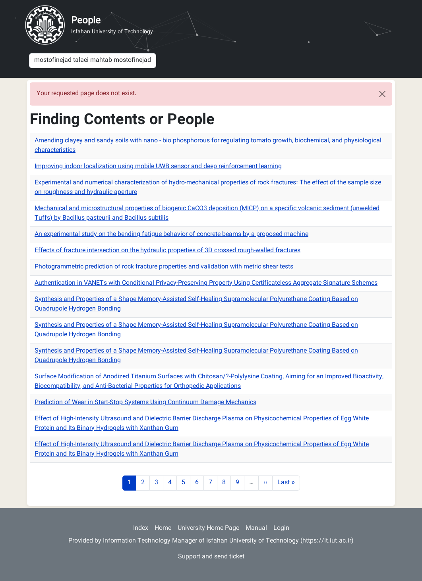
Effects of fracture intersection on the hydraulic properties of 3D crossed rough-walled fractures (167, 251)
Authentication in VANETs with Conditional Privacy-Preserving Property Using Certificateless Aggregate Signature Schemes (206, 283)
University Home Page (208, 528)
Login (281, 528)
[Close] (382, 94)
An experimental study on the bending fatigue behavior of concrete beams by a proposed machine (171, 235)
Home (163, 528)
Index (140, 528)
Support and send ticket (211, 557)
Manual (256, 528)
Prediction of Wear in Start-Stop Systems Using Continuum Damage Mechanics (145, 403)
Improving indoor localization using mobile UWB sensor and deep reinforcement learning (158, 167)
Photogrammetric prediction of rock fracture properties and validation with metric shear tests (164, 267)
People (86, 21)
